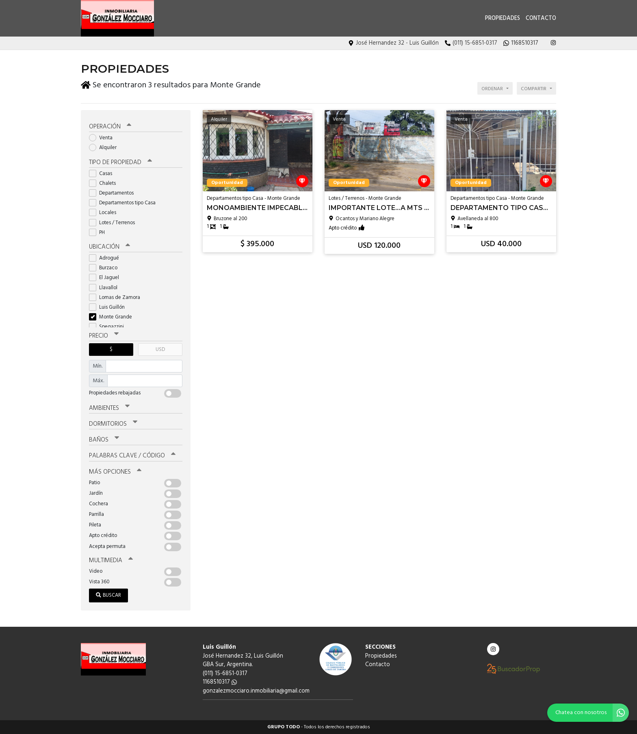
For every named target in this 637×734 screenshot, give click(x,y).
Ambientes (109, 408)
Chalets (105, 183)
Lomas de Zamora (117, 297)
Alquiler (105, 148)
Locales (105, 213)
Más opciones (115, 472)
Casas (103, 174)
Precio (104, 336)
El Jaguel (106, 277)
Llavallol (106, 288)
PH (99, 232)
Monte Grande (113, 317)
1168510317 (220, 682)
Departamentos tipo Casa (125, 203)
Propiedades (502, 18)
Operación (110, 127)
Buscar (108, 595)
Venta (103, 138)
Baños (104, 440)
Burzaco (106, 268)
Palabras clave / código (132, 456)
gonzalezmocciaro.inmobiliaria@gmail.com (256, 691)
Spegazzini (109, 327)
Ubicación (109, 247)
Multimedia (111, 560)
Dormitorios (113, 424)
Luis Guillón (109, 307)
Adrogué (106, 258)
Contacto (541, 18)
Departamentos (114, 193)
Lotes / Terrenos (114, 223)
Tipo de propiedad (120, 162)
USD (160, 349)
